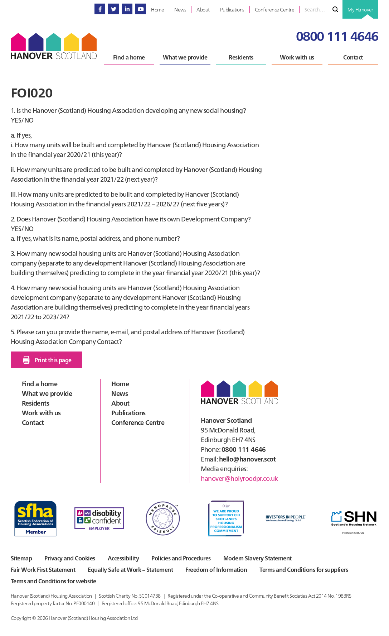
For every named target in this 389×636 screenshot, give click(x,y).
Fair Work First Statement (43, 569)
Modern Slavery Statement (257, 558)
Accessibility (123, 558)
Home (120, 383)
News (119, 393)
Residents (35, 402)
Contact (33, 422)
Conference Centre (137, 422)
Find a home (39, 383)
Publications (128, 412)
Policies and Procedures (180, 558)
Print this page (46, 360)
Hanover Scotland (54, 46)
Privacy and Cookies (69, 558)
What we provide (47, 393)
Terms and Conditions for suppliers (303, 569)
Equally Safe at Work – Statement (130, 569)
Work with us (41, 412)
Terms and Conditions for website (53, 581)
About (120, 402)
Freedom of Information (216, 569)
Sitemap (21, 558)
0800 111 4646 (337, 35)
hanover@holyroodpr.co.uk (239, 478)
